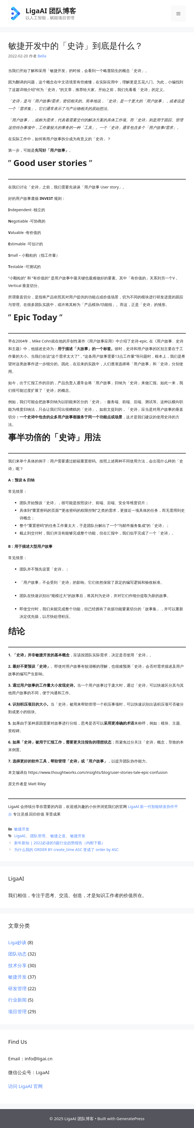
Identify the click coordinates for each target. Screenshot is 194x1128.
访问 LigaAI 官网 (25, 1086)
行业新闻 (17, 1000)
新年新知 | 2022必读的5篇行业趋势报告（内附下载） (59, 842)
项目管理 (17, 1011)
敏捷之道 (57, 835)
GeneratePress (131, 1118)
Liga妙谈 (17, 942)
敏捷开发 (21, 829)
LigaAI (19, 835)
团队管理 (37, 835)
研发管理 (17, 988)
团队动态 (17, 954)
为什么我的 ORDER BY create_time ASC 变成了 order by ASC (66, 849)
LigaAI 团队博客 (51, 10)
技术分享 (17, 965)
